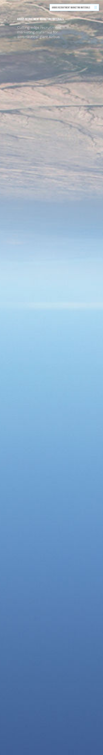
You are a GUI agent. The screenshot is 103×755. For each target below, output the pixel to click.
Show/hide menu (95, 7)
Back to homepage (3, 12)
